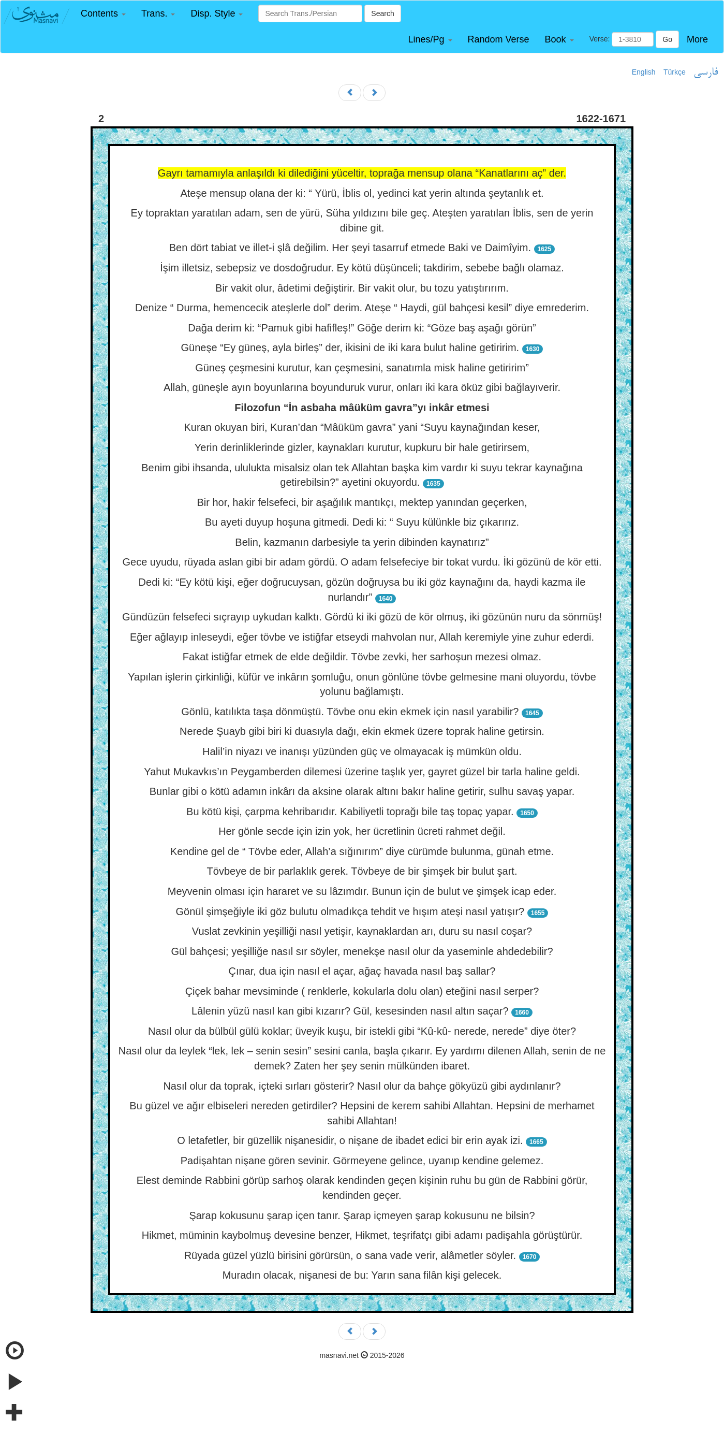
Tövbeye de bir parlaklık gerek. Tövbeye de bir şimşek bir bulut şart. (362, 871)
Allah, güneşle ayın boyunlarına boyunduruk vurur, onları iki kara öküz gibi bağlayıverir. (362, 387)
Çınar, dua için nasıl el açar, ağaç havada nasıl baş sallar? (362, 971)
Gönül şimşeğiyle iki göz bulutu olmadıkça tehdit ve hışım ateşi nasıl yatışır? (350, 911)
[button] (103, 14)
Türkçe (674, 72)
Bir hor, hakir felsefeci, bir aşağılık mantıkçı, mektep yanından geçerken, (362, 502)
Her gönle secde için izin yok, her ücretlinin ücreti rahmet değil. (362, 831)
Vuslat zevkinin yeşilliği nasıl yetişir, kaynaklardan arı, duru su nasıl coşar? (362, 931)
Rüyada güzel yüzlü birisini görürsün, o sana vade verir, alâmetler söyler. (350, 1255)
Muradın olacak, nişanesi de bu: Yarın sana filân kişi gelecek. (362, 1275)
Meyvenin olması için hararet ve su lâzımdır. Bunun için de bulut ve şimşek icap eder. (362, 891)
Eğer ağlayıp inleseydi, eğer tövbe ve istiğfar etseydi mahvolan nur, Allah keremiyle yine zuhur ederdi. (362, 637)
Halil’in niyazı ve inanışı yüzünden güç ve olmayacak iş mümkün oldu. (362, 751)
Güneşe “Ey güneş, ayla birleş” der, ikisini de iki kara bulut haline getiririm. (350, 347)
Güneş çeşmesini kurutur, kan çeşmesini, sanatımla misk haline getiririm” (362, 367)
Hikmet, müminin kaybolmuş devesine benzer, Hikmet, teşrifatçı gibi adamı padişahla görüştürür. (362, 1235)
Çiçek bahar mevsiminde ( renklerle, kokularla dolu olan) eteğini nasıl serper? (362, 991)
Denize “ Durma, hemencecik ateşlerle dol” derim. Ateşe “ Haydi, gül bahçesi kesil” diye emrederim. (362, 307)
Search (382, 13)
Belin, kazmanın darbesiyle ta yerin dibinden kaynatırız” (362, 542)
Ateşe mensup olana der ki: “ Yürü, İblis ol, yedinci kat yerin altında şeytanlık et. (361, 193)
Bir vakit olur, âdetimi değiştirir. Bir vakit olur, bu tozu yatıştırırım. (362, 288)
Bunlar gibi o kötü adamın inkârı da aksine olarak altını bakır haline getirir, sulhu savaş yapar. (362, 791)
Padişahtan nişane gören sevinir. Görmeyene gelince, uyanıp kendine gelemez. (362, 1160)
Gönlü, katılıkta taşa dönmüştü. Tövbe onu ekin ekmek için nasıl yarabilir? (350, 711)
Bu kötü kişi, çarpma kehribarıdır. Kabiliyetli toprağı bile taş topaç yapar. (350, 811)
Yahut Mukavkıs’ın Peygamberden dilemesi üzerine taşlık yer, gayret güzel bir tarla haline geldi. (362, 771)
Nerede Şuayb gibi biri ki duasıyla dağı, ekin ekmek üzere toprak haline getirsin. (362, 731)
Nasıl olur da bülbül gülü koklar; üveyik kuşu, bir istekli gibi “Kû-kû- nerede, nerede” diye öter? (362, 1031)
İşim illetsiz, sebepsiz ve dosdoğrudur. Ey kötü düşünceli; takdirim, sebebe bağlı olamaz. (362, 267)
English (644, 72)
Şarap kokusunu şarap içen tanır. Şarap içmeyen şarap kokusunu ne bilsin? (362, 1215)
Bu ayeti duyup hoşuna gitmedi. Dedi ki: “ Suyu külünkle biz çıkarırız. (362, 522)
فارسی (705, 72)
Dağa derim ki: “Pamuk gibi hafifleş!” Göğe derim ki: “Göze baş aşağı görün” (362, 328)
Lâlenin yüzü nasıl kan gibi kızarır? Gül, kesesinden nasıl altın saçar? (350, 1011)
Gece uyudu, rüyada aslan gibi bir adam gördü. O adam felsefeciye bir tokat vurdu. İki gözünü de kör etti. (361, 562)
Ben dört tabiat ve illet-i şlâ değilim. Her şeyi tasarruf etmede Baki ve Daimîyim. (350, 247)
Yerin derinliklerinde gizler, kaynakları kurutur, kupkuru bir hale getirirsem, (362, 447)
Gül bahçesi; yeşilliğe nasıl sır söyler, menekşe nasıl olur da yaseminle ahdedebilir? (362, 951)
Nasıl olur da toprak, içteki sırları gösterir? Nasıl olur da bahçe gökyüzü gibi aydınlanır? (361, 1086)
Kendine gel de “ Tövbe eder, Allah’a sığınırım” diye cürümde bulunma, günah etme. (362, 851)
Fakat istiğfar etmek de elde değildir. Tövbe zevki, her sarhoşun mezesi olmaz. (362, 656)
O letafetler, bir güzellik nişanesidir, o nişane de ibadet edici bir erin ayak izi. (350, 1140)
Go (667, 39)
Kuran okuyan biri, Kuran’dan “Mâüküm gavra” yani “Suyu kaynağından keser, (362, 427)
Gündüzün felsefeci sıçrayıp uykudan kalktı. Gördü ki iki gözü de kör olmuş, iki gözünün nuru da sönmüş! (362, 617)
